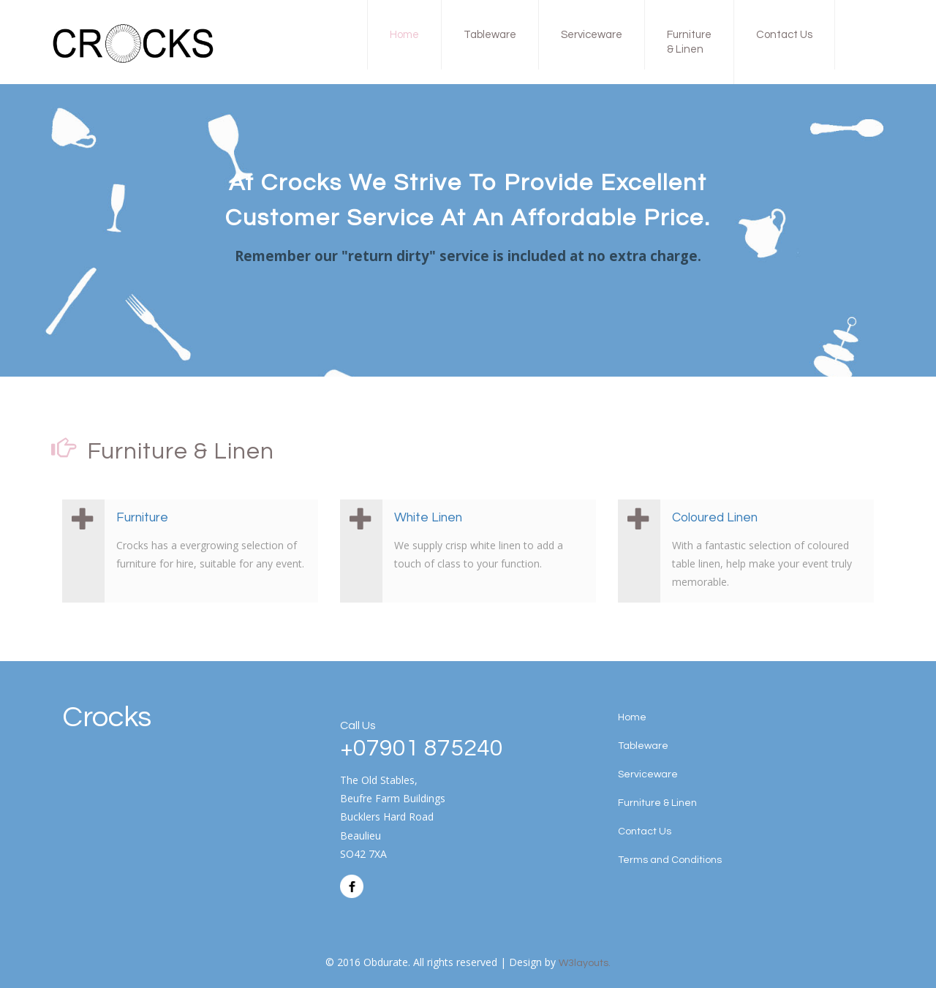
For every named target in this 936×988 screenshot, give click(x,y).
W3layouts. (585, 963)
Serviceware (591, 34)
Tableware (490, 34)
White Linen (428, 517)
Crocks (106, 717)
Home (404, 34)
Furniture (142, 517)
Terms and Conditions (670, 860)
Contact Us (784, 34)
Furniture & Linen (689, 42)
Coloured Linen (715, 517)
